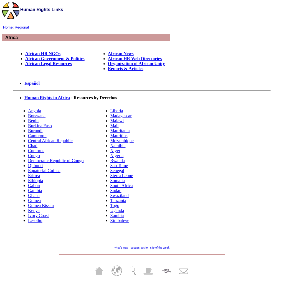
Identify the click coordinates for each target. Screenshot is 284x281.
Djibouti (35, 165)
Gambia (35, 190)
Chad (32, 145)
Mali (114, 125)
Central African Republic (50, 140)
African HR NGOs (42, 53)
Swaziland (119, 195)
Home (8, 27)
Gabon (34, 185)
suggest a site (139, 247)
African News (121, 53)
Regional (22, 27)
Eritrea (34, 175)
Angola (34, 110)
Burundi (35, 130)
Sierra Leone (121, 175)
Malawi (117, 120)
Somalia (117, 180)
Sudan (115, 190)
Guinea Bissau (41, 205)
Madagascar (120, 115)
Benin (33, 120)
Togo (114, 205)
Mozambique (121, 140)
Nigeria (116, 155)
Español (32, 83)
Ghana (34, 195)
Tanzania (118, 200)
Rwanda (117, 160)
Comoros (36, 150)
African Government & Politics (55, 58)
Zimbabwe (119, 220)
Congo (34, 155)
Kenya (34, 210)
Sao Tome (119, 165)
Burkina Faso (40, 125)
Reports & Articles (125, 68)
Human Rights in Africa (47, 97)
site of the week (159, 247)
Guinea (34, 200)
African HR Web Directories (135, 58)
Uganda (117, 210)
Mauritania (120, 130)
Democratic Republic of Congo (55, 160)
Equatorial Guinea (44, 170)
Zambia (117, 215)
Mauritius (118, 135)
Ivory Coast (38, 215)
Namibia (117, 145)
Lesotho (35, 220)
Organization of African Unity (136, 63)
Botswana (36, 115)
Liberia (116, 110)
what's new (121, 247)
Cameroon (37, 135)
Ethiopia (35, 180)
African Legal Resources (48, 63)
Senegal (117, 170)
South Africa (121, 185)
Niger (115, 150)
